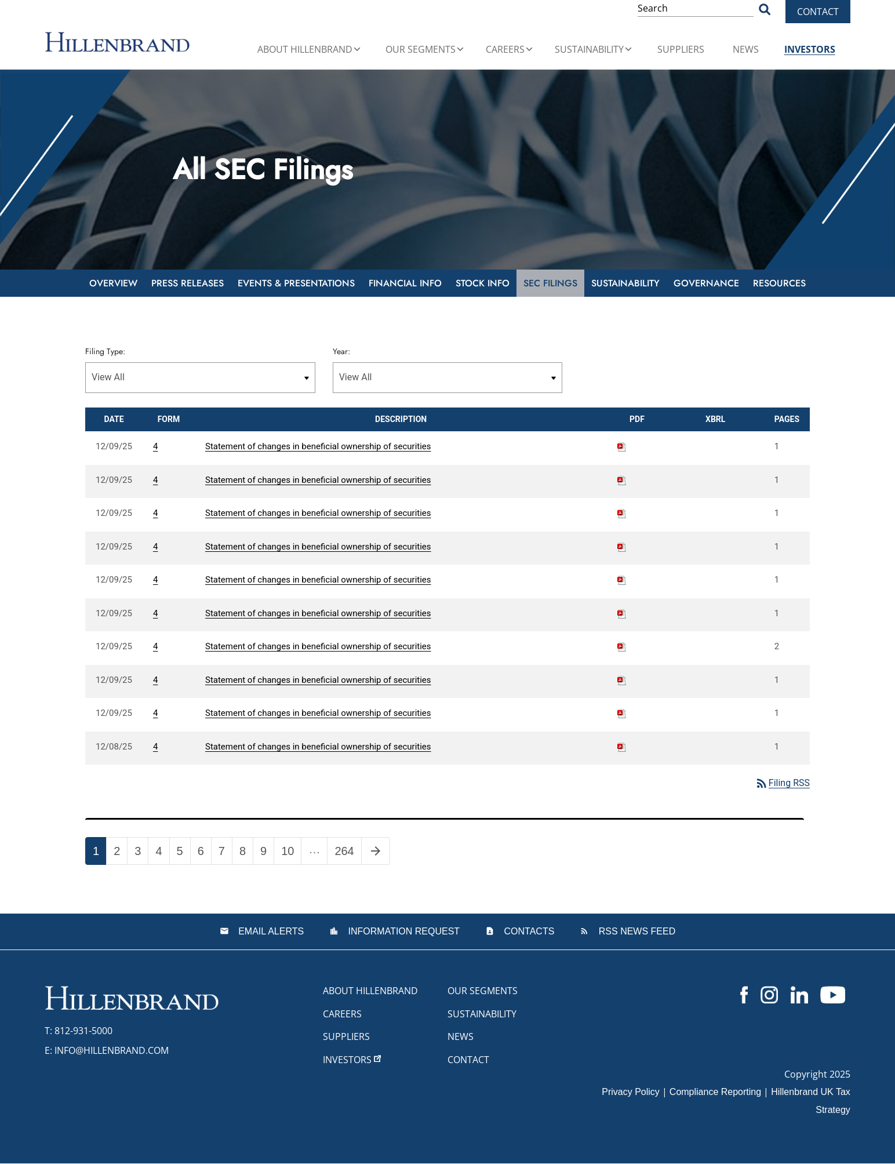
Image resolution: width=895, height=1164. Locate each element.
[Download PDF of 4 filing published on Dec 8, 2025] (622, 746)
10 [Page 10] (291, 853)
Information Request (402, 931)
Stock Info (483, 283)
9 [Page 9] (267, 853)
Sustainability (594, 49)
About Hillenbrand (309, 49)
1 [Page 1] (99, 853)
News (746, 49)
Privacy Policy (631, 1092)
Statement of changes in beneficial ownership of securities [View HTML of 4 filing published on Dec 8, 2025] (318, 746)
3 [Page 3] (141, 853)
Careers (510, 49)
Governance (706, 283)
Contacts (527, 931)
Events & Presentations (296, 283)
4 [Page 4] (162, 853)
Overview (113, 283)
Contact (818, 11)
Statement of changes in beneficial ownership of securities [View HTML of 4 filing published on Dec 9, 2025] (318, 446)
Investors (809, 49)
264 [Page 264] (347, 853)
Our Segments (425, 49)
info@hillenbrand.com (111, 1050)
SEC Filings (550, 283)
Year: (341, 351)
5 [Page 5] (183, 853)
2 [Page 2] (120, 853)
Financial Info (405, 283)
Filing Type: (105, 351)
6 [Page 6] (204, 853)
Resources (779, 283)
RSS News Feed (635, 931)
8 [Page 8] (246, 853)
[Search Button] (764, 8)
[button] (357, 49)
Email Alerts (270, 931)
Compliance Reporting (715, 1092)
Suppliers (680, 49)
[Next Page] (375, 851)
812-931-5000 (83, 1030)
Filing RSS (782, 782)
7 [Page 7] (225, 853)
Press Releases (187, 283)
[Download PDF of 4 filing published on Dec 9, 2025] (622, 446)
